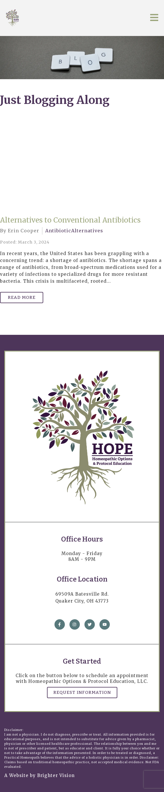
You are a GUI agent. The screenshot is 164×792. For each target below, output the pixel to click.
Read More (21, 297)
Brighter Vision (56, 775)
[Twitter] (89, 624)
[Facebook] (59, 624)
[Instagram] (74, 624)
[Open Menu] (154, 18)
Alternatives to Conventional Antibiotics (70, 220)
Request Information (82, 692)
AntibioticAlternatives (74, 230)
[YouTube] (104, 624)
